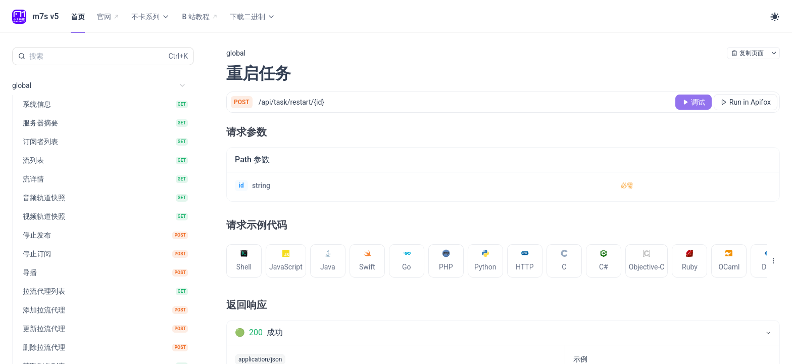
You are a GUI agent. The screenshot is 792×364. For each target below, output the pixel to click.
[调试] (693, 102)
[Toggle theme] (774, 16)
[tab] (244, 351)
